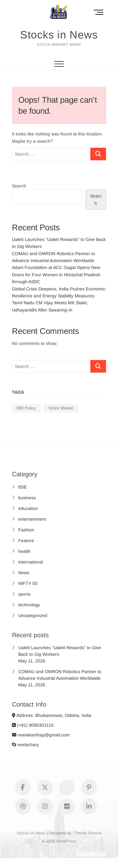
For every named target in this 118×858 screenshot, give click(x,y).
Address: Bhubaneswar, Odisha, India (51, 715)
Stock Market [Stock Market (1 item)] (60, 408)
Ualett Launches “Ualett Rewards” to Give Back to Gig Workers (59, 651)
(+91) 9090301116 (32, 725)
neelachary (25, 744)
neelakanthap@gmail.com (41, 734)
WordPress (66, 841)
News (23, 572)
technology (29, 604)
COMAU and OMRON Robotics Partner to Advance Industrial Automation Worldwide (59, 675)
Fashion (26, 529)
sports (24, 594)
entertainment (32, 519)
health (24, 551)
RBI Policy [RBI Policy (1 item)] (26, 408)
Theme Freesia (87, 833)
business (27, 497)
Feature (26, 540)
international (30, 561)
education (28, 508)
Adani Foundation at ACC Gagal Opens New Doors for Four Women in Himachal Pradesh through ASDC (56, 274)
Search (19, 185)
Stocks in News (59, 35)
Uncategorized (32, 615)
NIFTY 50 (27, 583)
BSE (22, 486)
